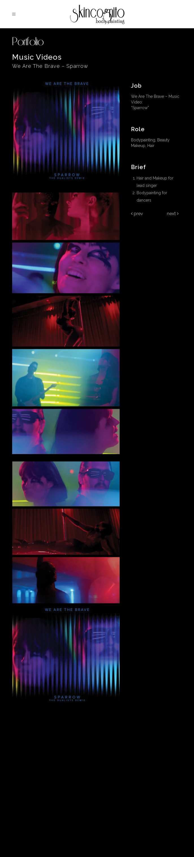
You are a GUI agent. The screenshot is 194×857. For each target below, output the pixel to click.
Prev (137, 213)
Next (173, 213)
